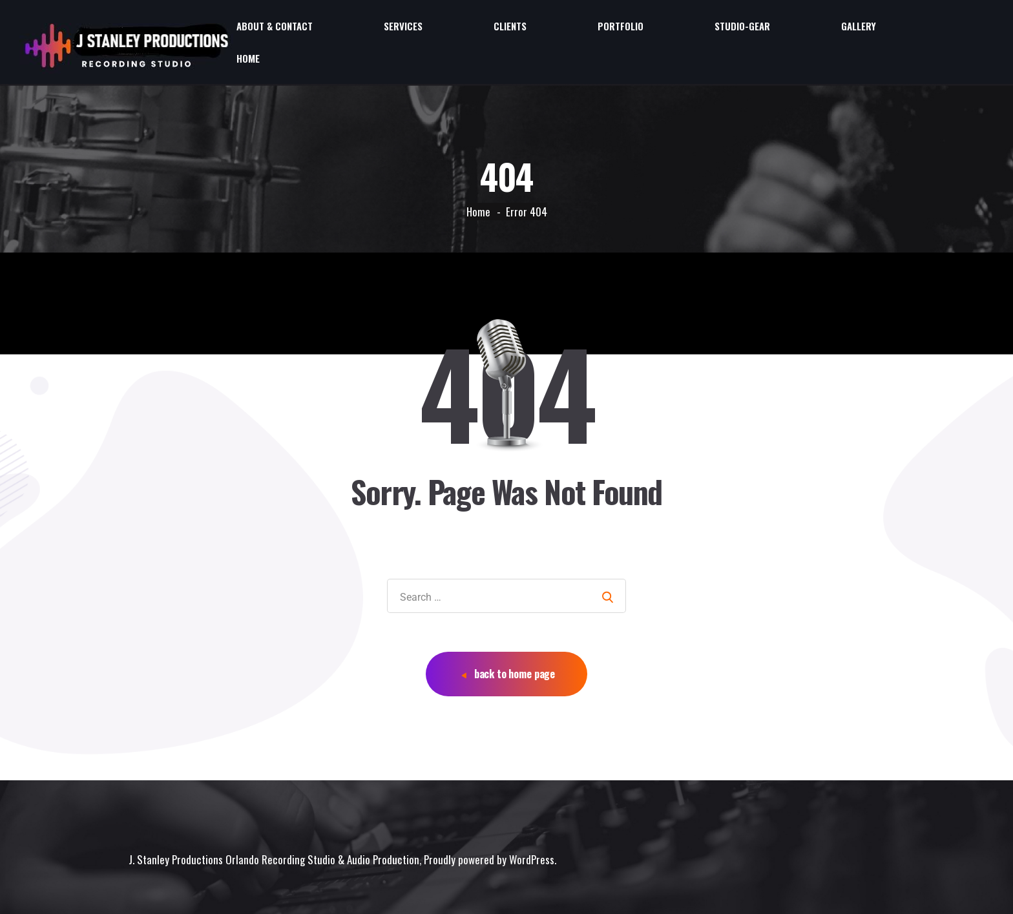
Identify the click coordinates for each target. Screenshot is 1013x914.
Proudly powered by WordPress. (490, 833)
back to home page (508, 647)
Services (618, 29)
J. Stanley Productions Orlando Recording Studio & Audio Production (274, 833)
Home (962, 29)
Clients (683, 29)
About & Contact (533, 29)
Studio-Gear (831, 29)
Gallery (904, 29)
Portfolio (752, 29)
